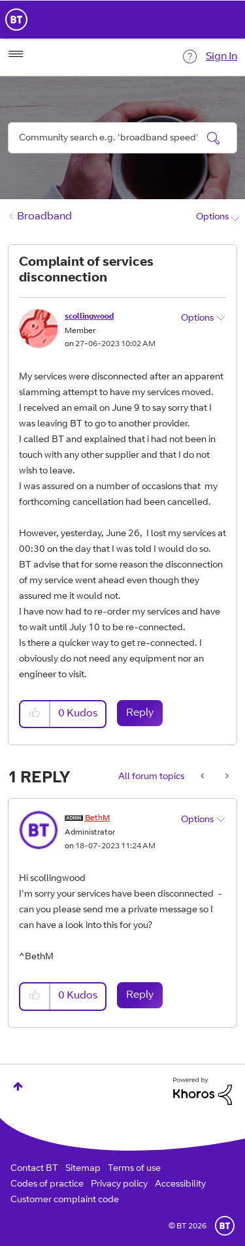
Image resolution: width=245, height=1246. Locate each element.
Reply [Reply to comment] (140, 995)
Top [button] (18, 1086)
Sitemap (83, 1169)
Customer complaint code (64, 1200)
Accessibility (180, 1184)
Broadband (44, 217)
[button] (35, 714)
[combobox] (122, 137)
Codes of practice (47, 1184)
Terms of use (134, 1169)
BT (225, 1226)
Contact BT (34, 1169)
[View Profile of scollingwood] (89, 317)
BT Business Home (16, 19)
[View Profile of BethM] (97, 818)
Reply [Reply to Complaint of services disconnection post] (140, 713)
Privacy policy (119, 1184)
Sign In (221, 57)
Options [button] (212, 217)
